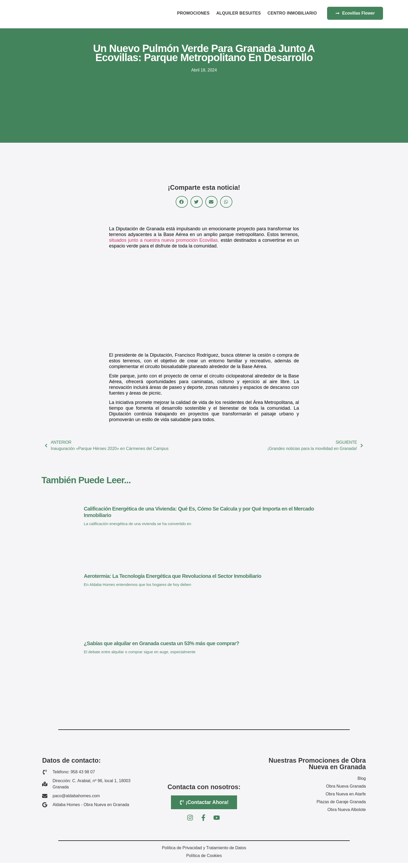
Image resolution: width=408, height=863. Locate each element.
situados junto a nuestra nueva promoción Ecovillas (163, 240)
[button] (182, 202)
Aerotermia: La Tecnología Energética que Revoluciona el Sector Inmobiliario (172, 576)
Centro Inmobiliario (292, 13)
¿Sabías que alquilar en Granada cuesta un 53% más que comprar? (161, 643)
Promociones (193, 13)
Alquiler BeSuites (238, 13)
